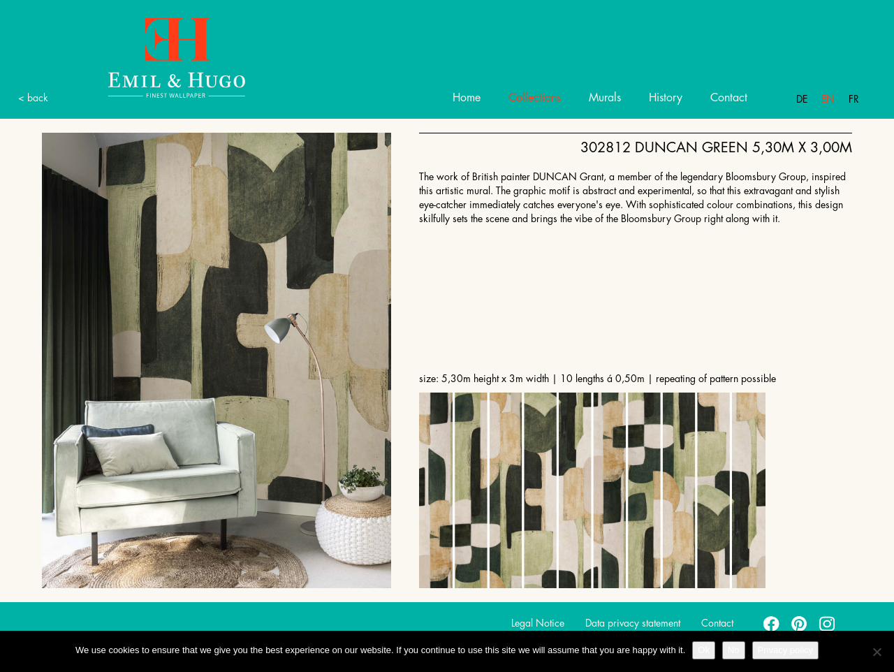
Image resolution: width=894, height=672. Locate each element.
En (828, 99)
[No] (877, 652)
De (801, 99)
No (734, 650)
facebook (771, 623)
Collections (534, 97)
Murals (605, 97)
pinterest (799, 623)
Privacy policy (785, 650)
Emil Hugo (160, 57)
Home (467, 97)
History (665, 97)
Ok (704, 650)
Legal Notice (537, 623)
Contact (728, 97)
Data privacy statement (632, 623)
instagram (827, 623)
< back (33, 98)
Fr (854, 99)
